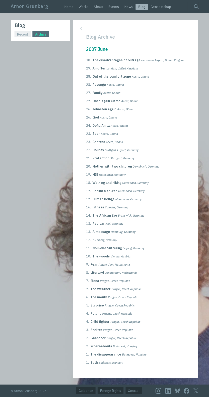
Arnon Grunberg (29, 6)
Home (68, 7)
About (98, 7)
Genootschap (161, 7)
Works (84, 7)
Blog (141, 7)
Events (113, 7)
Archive (41, 34)
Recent (22, 34)
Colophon (86, 391)
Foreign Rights (110, 391)
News (128, 7)
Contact (134, 391)
